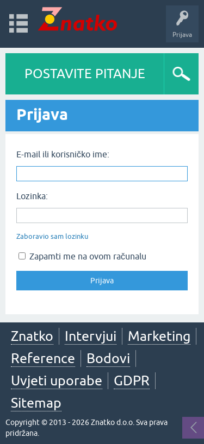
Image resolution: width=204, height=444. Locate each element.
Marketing (159, 336)
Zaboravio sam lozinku (52, 236)
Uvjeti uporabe (56, 380)
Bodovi (108, 358)
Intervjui (90, 336)
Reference (43, 358)
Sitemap (36, 402)
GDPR (132, 380)
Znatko (32, 336)
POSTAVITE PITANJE (84, 73)
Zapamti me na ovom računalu (82, 256)
